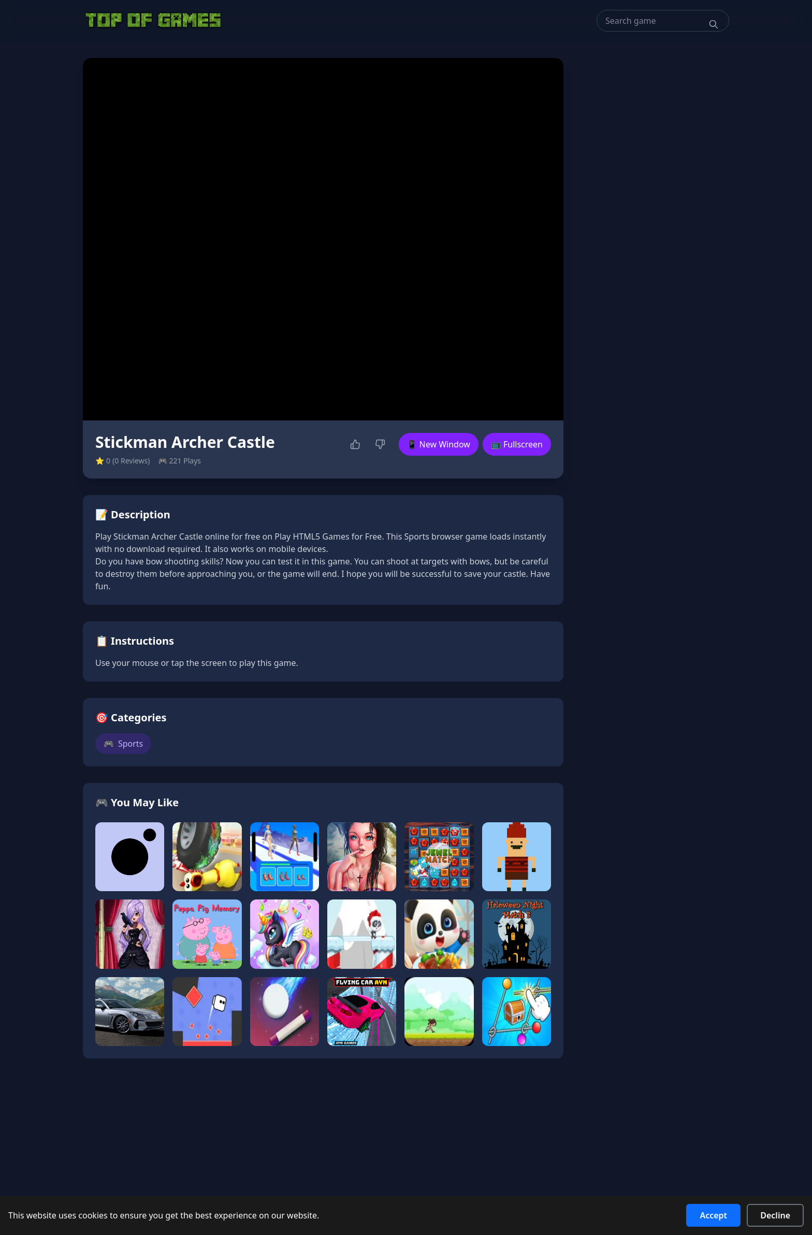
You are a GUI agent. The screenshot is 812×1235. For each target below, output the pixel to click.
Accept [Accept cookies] (713, 1215)
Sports (123, 743)
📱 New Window (438, 444)
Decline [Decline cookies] (775, 1215)
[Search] (713, 24)
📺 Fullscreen (517, 444)
